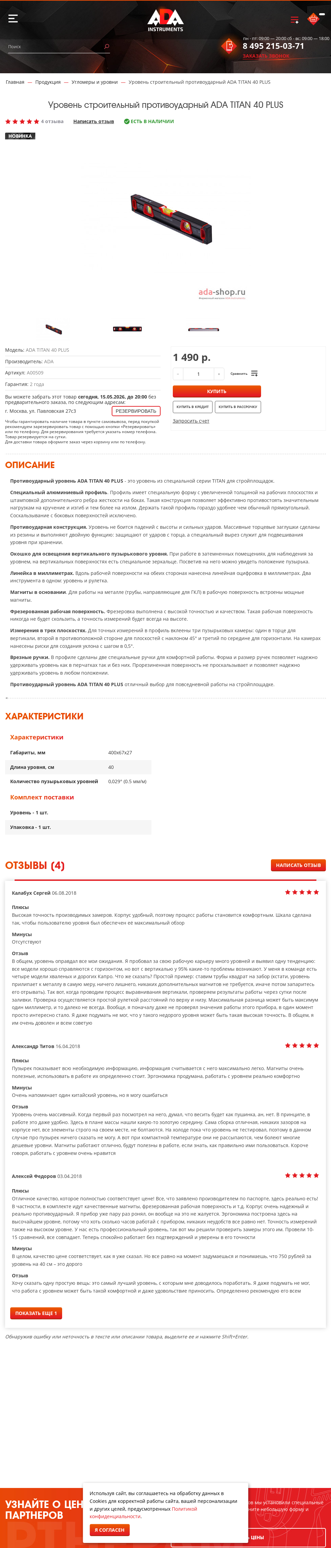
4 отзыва (52, 121)
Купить (216, 391)
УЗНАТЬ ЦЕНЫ (248, 1537)
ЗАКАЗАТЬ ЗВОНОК (266, 56)
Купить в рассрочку (238, 406)
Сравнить (239, 373)
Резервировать (136, 411)
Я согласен (110, 1530)
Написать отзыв (93, 121)
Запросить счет (191, 421)
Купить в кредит (193, 406)
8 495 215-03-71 (274, 45)
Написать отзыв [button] (298, 865)
